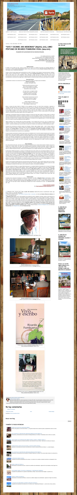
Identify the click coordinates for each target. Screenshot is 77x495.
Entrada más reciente (9, 411)
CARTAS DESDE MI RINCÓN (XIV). (67, 110)
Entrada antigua (51, 411)
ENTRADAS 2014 (44, 34)
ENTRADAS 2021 (54, 37)
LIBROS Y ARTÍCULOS (11, 32)
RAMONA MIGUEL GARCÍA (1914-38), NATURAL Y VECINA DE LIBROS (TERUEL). (26, 445)
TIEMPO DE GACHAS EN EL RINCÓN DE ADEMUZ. (67, 137)
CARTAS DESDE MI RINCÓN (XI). (67, 178)
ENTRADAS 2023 (22, 40)
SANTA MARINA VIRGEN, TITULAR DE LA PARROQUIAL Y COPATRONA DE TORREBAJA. (67, 159)
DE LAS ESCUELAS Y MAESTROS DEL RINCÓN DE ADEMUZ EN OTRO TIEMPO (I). (67, 148)
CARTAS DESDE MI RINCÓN (47, 32)
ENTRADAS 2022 (65, 37)
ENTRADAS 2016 (65, 34)
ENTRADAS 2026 (54, 40)
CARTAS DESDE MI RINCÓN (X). (67, 118)
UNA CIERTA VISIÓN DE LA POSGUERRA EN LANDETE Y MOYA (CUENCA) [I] (67, 197)
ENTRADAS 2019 (33, 37)
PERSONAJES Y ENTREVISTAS (63, 32)
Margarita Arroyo (17, 205)
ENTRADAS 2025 (44, 40)
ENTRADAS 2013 (33, 34)
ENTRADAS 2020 (44, 37)
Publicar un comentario (11, 409)
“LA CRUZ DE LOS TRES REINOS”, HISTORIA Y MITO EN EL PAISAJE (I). (24, 482)
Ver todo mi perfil (61, 93)
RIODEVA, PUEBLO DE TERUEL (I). (67, 127)
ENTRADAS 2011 (12, 34)
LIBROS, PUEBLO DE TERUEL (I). (18, 464)
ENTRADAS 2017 (12, 37)
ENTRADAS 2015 (54, 34)
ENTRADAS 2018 (22, 37)
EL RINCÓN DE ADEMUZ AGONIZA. (18, 458)
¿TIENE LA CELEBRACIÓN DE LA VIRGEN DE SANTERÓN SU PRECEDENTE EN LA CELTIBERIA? (67, 169)
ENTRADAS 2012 (22, 34)
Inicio (31, 411)
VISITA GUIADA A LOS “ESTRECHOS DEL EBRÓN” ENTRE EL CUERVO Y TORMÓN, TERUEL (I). (29, 439)
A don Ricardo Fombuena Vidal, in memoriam (26, 194)
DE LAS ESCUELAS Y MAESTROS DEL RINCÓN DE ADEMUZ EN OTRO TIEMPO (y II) (27, 433)
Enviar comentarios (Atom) (14, 413)
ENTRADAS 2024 (33, 40)
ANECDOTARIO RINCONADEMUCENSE (28, 32)
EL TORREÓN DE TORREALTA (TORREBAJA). (67, 186)
